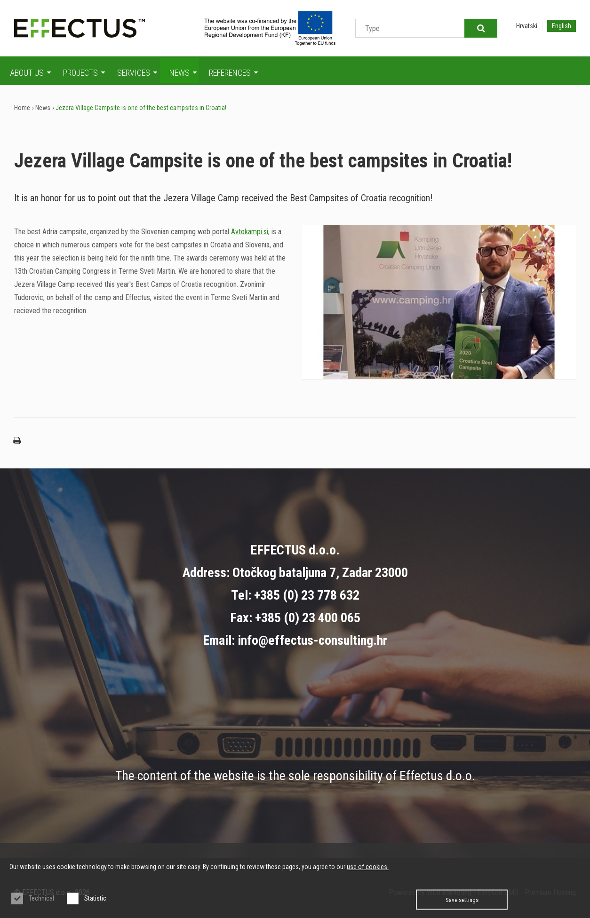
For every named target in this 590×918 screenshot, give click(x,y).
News (183, 73)
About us (30, 73)
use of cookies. (368, 867)
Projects (84, 73)
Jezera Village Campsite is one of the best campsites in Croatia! (141, 107)
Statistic (95, 898)
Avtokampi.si (249, 231)
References (233, 73)
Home (22, 107)
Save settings (462, 899)
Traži (480, 28)
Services (137, 73)
